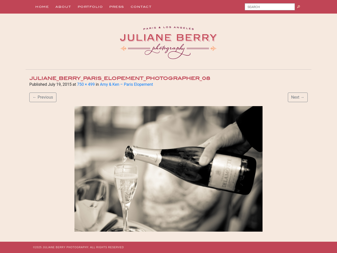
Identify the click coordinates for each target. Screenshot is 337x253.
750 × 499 (86, 84)
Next (297, 97)
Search (300, 7)
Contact (141, 7)
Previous (43, 97)
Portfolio (90, 7)
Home (42, 7)
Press (116, 7)
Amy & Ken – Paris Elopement (126, 84)
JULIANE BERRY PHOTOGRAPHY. (66, 247)
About (63, 7)
